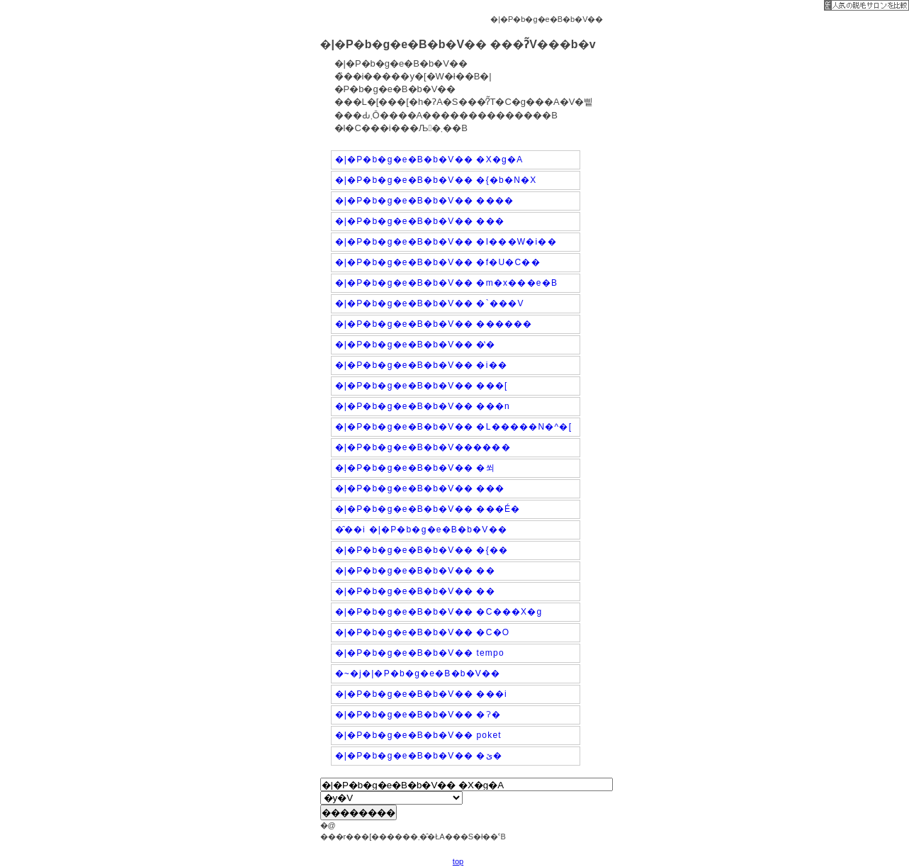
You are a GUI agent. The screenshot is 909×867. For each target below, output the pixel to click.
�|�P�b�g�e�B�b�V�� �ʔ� (418, 715)
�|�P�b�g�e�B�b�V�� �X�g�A (429, 159)
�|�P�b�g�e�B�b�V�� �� (415, 571)
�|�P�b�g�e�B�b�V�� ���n (422, 406)
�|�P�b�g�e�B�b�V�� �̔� (415, 344)
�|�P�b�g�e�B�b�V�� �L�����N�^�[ (453, 427)
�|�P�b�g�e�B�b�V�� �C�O (422, 632)
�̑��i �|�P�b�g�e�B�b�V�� (421, 530)
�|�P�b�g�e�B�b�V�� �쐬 (415, 468)
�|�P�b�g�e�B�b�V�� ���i (421, 694)
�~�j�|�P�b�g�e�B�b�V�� (418, 673)
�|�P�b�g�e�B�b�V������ (423, 447)
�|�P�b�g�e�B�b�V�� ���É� (428, 509)
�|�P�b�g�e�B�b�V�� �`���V (429, 303)
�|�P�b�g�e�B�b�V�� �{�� (422, 550)
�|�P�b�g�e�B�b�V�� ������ (434, 324)
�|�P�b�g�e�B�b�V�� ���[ (421, 386)
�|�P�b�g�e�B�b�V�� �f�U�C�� (438, 262)
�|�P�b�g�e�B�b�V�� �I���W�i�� (446, 242)
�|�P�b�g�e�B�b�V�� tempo (419, 653)
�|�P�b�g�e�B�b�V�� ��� (420, 221)
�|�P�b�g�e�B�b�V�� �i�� (421, 365)
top (458, 861)
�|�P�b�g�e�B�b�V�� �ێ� (419, 756)
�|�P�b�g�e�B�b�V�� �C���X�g (439, 612)
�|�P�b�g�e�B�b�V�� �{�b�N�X (436, 180)
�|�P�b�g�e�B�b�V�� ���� (424, 201)
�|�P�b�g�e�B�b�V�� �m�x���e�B (446, 283)
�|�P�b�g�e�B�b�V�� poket (418, 735)
